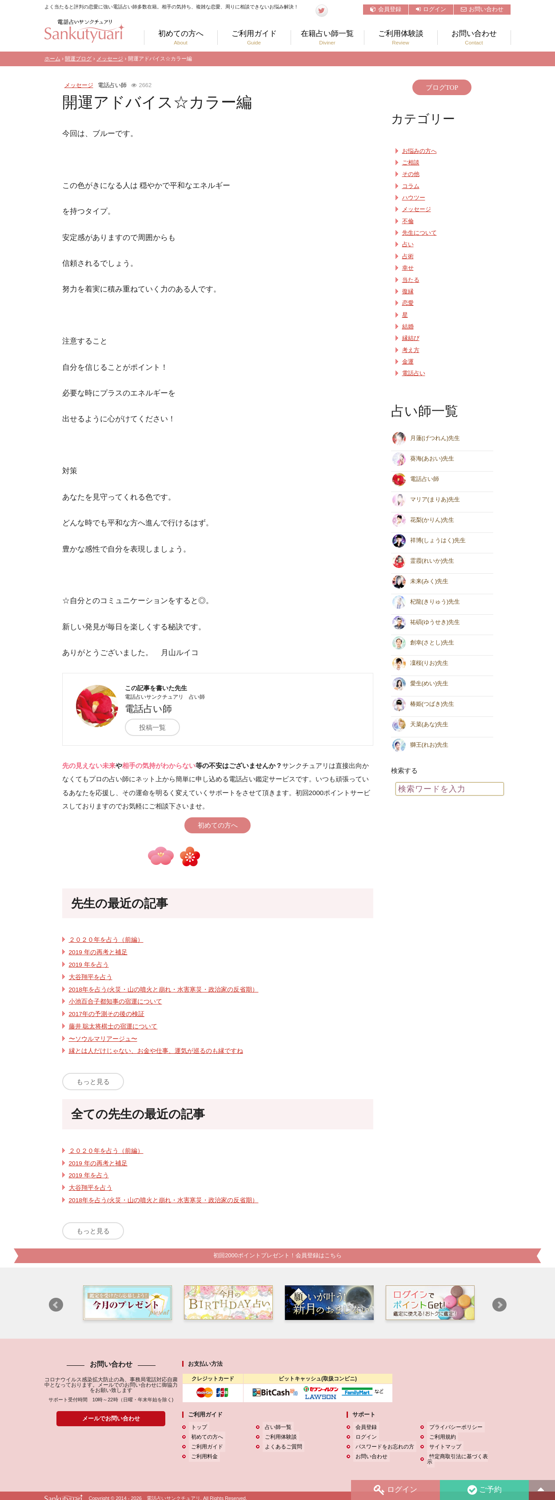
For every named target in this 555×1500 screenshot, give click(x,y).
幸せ (408, 268)
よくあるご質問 (281, 1447)
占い (408, 244)
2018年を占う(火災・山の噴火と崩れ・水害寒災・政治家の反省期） (164, 989)
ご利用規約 (440, 1437)
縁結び (410, 338)
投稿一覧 (157, 727)
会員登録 (385, 9)
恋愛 (408, 303)
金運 (408, 362)
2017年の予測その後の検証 (106, 1014)
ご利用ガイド (254, 37)
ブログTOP (442, 87)
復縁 (408, 291)
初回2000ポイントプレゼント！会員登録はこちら (277, 1255)
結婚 (408, 327)
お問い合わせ (482, 9)
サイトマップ (443, 1447)
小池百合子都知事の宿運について (115, 1001)
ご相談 (410, 163)
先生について (419, 233)
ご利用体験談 (400, 37)
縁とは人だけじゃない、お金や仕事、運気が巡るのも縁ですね (156, 1051)
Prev (56, 1305)
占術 (408, 256)
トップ (197, 1427)
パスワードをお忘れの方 (382, 1447)
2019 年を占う (89, 964)
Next (499, 1305)
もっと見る (93, 1081)
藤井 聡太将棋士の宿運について (113, 1026)
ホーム (52, 59)
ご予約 (483, 1490)
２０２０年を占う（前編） (106, 939)
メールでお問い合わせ (111, 1419)
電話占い (413, 373)
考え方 (410, 350)
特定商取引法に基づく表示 (459, 1457)
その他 (410, 174)
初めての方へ (180, 37)
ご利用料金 (202, 1457)
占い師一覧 (276, 1427)
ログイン (431, 9)
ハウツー (413, 198)
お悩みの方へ (419, 151)
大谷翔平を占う (90, 977)
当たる (410, 280)
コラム (410, 186)
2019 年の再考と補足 (98, 952)
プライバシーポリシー (453, 1427)
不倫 (408, 221)
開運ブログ (78, 59)
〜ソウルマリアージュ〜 (103, 1039)
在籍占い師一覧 (327, 37)
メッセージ (109, 59)
